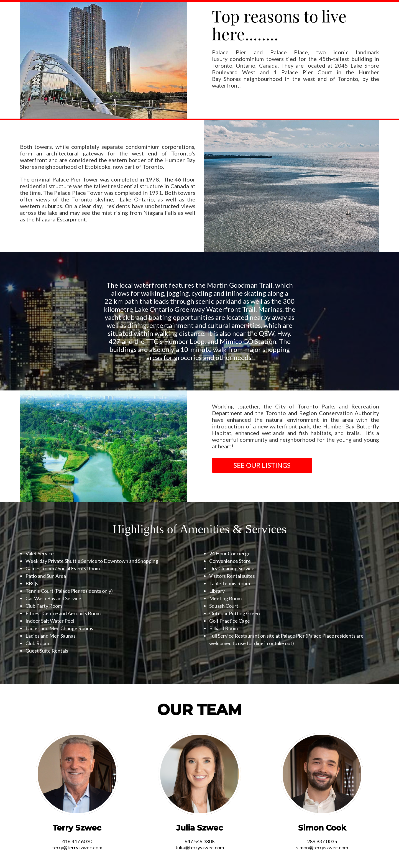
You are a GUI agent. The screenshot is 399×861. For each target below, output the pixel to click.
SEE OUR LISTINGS (262, 465)
